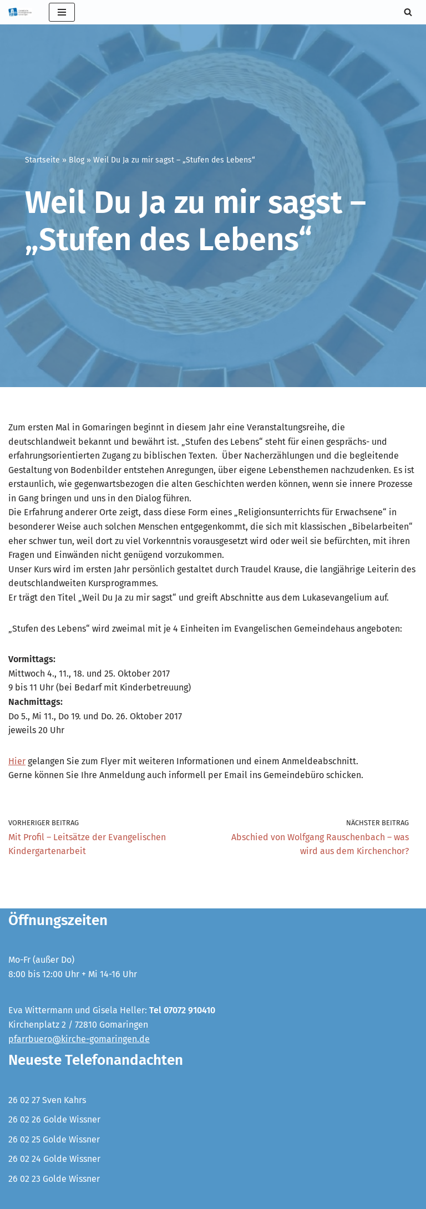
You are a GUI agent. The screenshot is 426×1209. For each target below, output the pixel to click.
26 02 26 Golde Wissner (54, 1119)
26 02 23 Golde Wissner (54, 1179)
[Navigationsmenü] (62, 12)
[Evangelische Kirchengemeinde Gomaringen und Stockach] (20, 12)
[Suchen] (408, 12)
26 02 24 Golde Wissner (54, 1159)
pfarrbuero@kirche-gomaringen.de (79, 1039)
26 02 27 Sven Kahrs (47, 1100)
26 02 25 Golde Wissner (54, 1139)
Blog (76, 160)
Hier (17, 761)
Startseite (42, 160)
